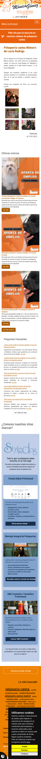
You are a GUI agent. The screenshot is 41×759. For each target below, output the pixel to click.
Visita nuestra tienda (20, 524)
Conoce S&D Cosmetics (20, 639)
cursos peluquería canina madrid (26, 706)
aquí (28, 742)
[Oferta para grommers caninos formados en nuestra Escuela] (20, 233)
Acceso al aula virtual (21, 671)
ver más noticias (8, 330)
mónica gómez (12, 703)
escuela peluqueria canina (27, 699)
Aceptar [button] (24, 746)
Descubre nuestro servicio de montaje (21, 579)
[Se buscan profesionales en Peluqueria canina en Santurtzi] (20, 290)
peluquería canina (17, 689)
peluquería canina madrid (18, 696)
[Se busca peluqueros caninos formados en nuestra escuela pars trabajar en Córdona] (20, 176)
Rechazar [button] (24, 750)
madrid (20, 703)
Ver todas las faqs (20, 413)
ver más (6, 210)
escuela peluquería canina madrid (16, 701)
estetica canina (32, 701)
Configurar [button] (24, 754)
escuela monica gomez (27, 693)
